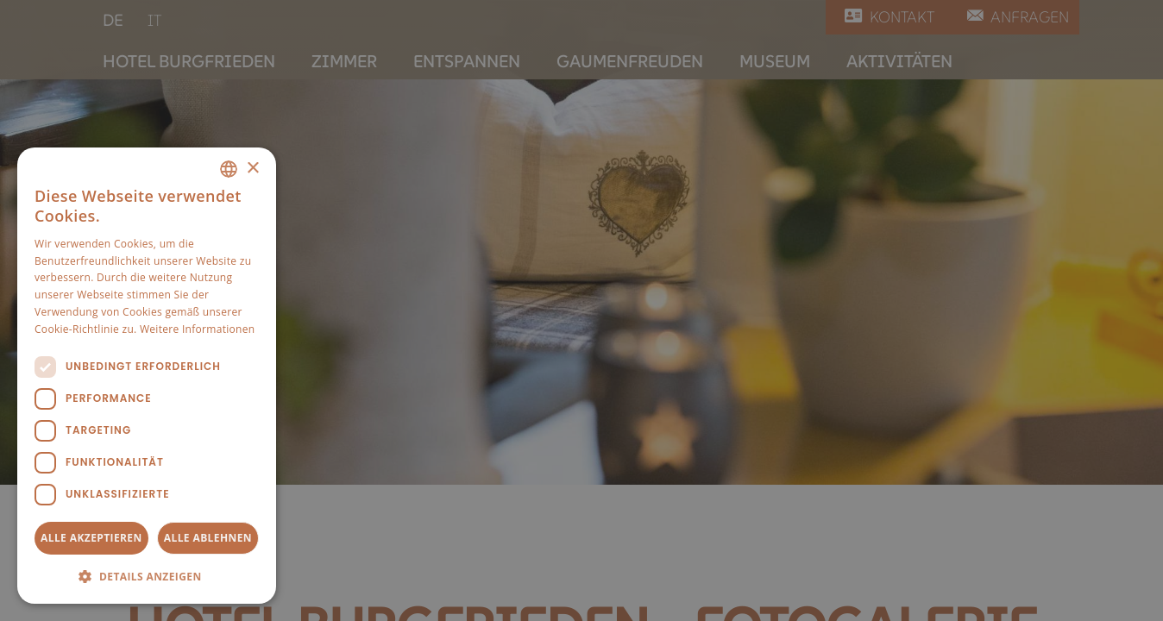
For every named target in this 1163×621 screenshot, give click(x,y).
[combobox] (228, 169)
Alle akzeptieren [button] (91, 537)
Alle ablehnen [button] (208, 537)
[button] (147, 576)
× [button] (252, 168)
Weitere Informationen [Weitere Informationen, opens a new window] (197, 329)
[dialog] (146, 375)
